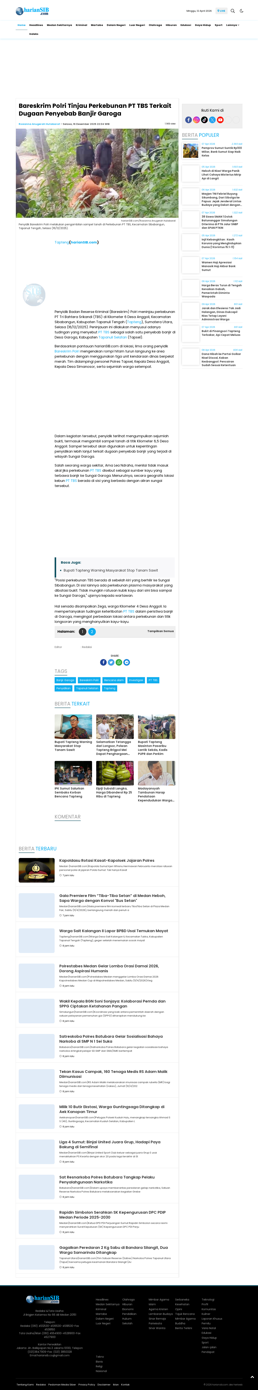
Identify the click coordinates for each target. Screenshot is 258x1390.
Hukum (127, 1319)
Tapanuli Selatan (112, 337)
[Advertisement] (129, 68)
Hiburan (171, 25)
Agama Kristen (158, 1309)
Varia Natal (209, 1328)
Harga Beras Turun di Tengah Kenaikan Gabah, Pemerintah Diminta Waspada (222, 290)
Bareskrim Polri (67, 351)
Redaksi (41, 1384)
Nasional (101, 1371)
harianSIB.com (84, 242)
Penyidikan (64, 688)
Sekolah (127, 1323)
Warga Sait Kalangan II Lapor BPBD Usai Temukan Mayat (113, 930)
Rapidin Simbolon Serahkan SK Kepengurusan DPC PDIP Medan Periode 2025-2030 (112, 1215)
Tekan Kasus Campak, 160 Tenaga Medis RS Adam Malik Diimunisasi (113, 1074)
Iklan (116, 1384)
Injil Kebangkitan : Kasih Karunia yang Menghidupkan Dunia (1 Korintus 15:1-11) (221, 243)
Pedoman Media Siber (62, 1384)
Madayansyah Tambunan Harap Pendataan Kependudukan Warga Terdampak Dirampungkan (155, 798)
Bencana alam (114, 680)
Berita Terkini (183, 1328)
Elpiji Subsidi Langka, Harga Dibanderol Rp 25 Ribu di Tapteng (114, 792)
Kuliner (206, 1314)
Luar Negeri (137, 25)
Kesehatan (182, 1304)
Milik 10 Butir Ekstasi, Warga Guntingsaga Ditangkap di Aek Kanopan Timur (111, 1109)
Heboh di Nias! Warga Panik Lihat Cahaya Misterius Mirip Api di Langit (221, 174)
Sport (218, 25)
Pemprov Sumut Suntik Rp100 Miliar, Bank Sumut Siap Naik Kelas (222, 151)
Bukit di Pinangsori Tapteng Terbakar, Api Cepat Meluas (221, 333)
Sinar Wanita (157, 1328)
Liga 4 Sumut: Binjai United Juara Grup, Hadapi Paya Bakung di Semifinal (109, 1144)
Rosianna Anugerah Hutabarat (40, 124)
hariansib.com (220, 1384)
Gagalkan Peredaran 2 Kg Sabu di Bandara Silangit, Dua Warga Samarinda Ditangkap (113, 1250)
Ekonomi (127, 1309)
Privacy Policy (86, 1384)
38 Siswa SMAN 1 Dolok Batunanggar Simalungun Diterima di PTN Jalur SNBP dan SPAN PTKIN (220, 222)
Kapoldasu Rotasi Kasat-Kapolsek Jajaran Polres (106, 860)
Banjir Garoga (65, 680)
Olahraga (155, 25)
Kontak (125, 1384)
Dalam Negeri (116, 25)
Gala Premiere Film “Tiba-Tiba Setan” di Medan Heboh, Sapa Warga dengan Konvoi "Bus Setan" (112, 898)
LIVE (222, 11)
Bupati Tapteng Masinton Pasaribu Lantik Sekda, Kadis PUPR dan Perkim (152, 748)
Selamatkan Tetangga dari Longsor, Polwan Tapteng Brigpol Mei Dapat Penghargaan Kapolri (113, 750)
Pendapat (208, 1352)
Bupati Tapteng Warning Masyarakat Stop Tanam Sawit (111, 570)
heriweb (238, 1384)
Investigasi (136, 680)
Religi (99, 1366)
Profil (205, 1304)
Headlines (36, 25)
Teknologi (208, 1299)
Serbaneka (182, 1299)
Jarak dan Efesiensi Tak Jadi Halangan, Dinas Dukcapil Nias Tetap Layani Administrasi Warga (221, 313)
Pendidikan (129, 1314)
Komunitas (209, 1309)
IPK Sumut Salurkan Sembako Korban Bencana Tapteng (69, 792)
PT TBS (103, 332)
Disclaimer (104, 1384)
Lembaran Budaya (161, 1314)
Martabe (97, 25)
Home (22, 25)
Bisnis (99, 1362)
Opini (178, 1309)
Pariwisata (155, 1323)
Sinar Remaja (157, 1319)
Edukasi (186, 25)
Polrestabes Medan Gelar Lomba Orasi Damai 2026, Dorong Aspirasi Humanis (109, 968)
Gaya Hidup (203, 25)
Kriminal (81, 25)
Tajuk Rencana (185, 1314)
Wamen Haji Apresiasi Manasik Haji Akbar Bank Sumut (219, 266)
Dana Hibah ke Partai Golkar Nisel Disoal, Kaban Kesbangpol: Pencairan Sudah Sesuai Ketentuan (221, 359)
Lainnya (231, 25)
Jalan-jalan (209, 1347)
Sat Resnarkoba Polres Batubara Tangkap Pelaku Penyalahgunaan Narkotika (107, 1180)
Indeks (33, 34)
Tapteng (62, 242)
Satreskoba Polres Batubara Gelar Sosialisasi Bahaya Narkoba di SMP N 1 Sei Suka (111, 1039)
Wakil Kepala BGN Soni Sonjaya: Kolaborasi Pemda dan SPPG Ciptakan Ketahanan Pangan (112, 1004)
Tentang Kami (25, 1384)
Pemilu (206, 1323)
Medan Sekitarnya (59, 25)
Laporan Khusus (212, 1319)
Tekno (100, 1357)
